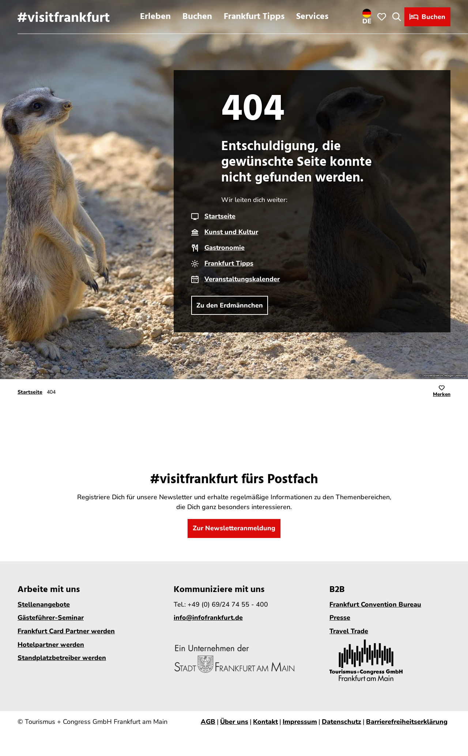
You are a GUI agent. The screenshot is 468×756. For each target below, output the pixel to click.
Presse (339, 617)
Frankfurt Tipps (254, 17)
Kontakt (265, 721)
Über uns (234, 721)
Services (312, 17)
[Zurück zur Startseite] (63, 17)
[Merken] (441, 392)
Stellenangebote (44, 604)
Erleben (155, 17)
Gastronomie (224, 247)
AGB (208, 721)
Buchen (197, 17)
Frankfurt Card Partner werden (66, 631)
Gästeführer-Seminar (51, 617)
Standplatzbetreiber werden (62, 657)
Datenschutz (341, 721)
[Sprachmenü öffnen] (367, 16)
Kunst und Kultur (231, 232)
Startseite (219, 216)
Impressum (300, 721)
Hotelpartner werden (51, 644)
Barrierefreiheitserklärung (407, 721)
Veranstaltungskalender (242, 279)
